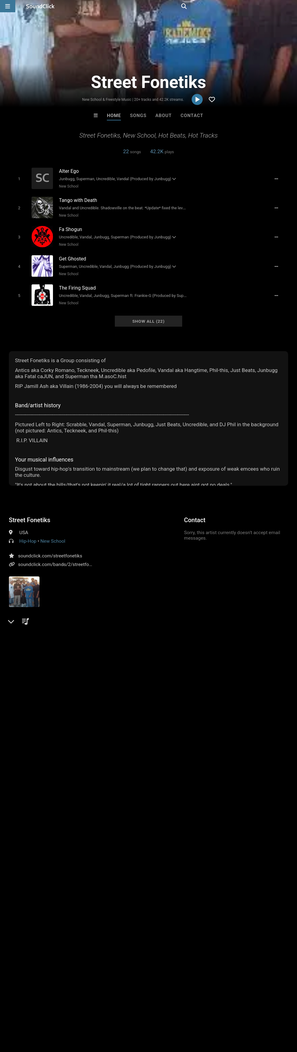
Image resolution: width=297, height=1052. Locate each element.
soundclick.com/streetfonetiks (50, 550)
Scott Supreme (224, 921)
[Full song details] (279, 178)
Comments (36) (30, 639)
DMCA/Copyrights (114, 1015)
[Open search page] (291, 6)
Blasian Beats (73, 921)
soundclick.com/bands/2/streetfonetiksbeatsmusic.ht (74, 558)
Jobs (84, 1015)
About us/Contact (54, 1015)
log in (55, 810)
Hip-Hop (27, 535)
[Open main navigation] (7, 6)
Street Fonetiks (29, 514)
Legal (165, 1015)
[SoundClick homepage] (40, 6)
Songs (138, 115)
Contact (192, 115)
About (164, 115)
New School (66, 186)
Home (114, 115)
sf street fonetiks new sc (261, 650)
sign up (33, 810)
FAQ (25, 1015)
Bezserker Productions (125, 921)
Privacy (146, 1015)
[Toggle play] (16, 178)
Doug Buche (174, 921)
